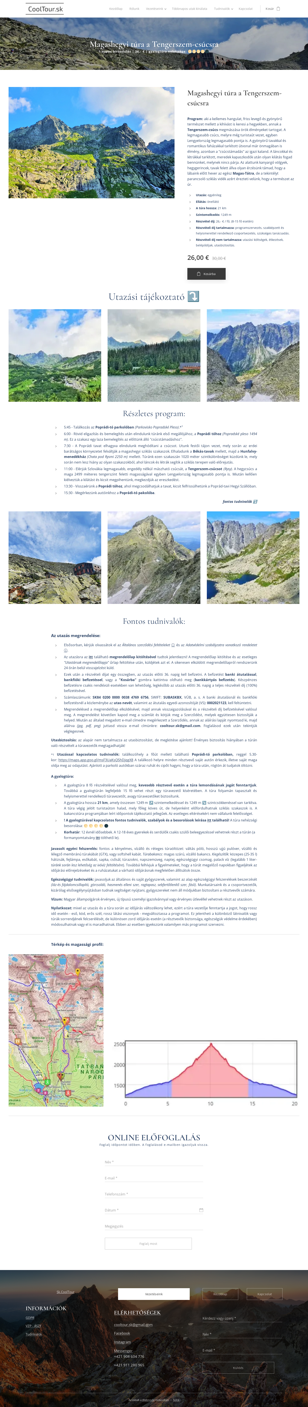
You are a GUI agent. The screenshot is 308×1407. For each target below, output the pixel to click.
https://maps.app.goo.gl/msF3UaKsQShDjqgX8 (95, 760)
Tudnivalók (34, 1334)
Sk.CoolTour (65, 1292)
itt (91, 657)
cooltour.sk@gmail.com (133, 1324)
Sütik (176, 1400)
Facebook (122, 1333)
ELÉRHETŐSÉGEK (137, 1312)
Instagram (122, 1341)
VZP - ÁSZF (33, 1326)
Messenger (123, 1350)
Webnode (148, 1400)
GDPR (30, 1318)
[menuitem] (113, 8)
